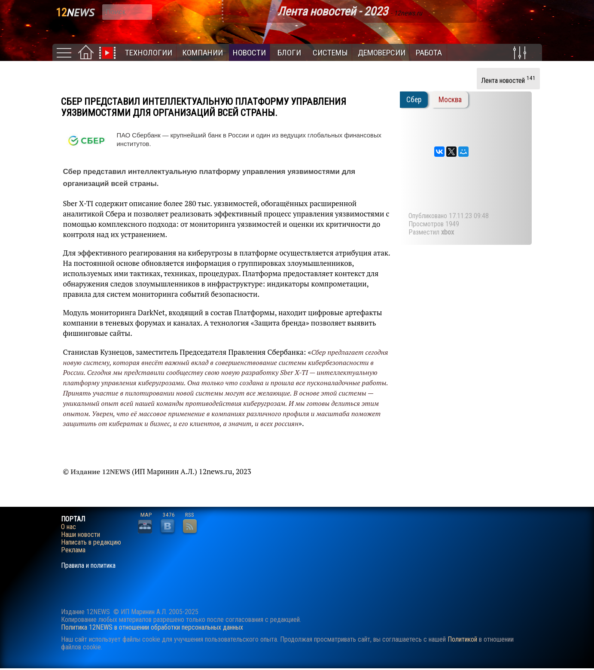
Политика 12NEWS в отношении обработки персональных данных (152, 627)
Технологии (148, 53)
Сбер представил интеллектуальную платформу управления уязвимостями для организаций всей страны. (203, 107)
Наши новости (80, 535)
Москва (450, 99)
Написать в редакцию (91, 542)
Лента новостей (508, 79)
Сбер (413, 99)
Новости (249, 53)
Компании (202, 53)
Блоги (289, 53)
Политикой (462, 639)
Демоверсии (381, 53)
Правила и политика (88, 566)
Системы (330, 53)
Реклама (73, 550)
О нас (68, 527)
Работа (429, 53)
